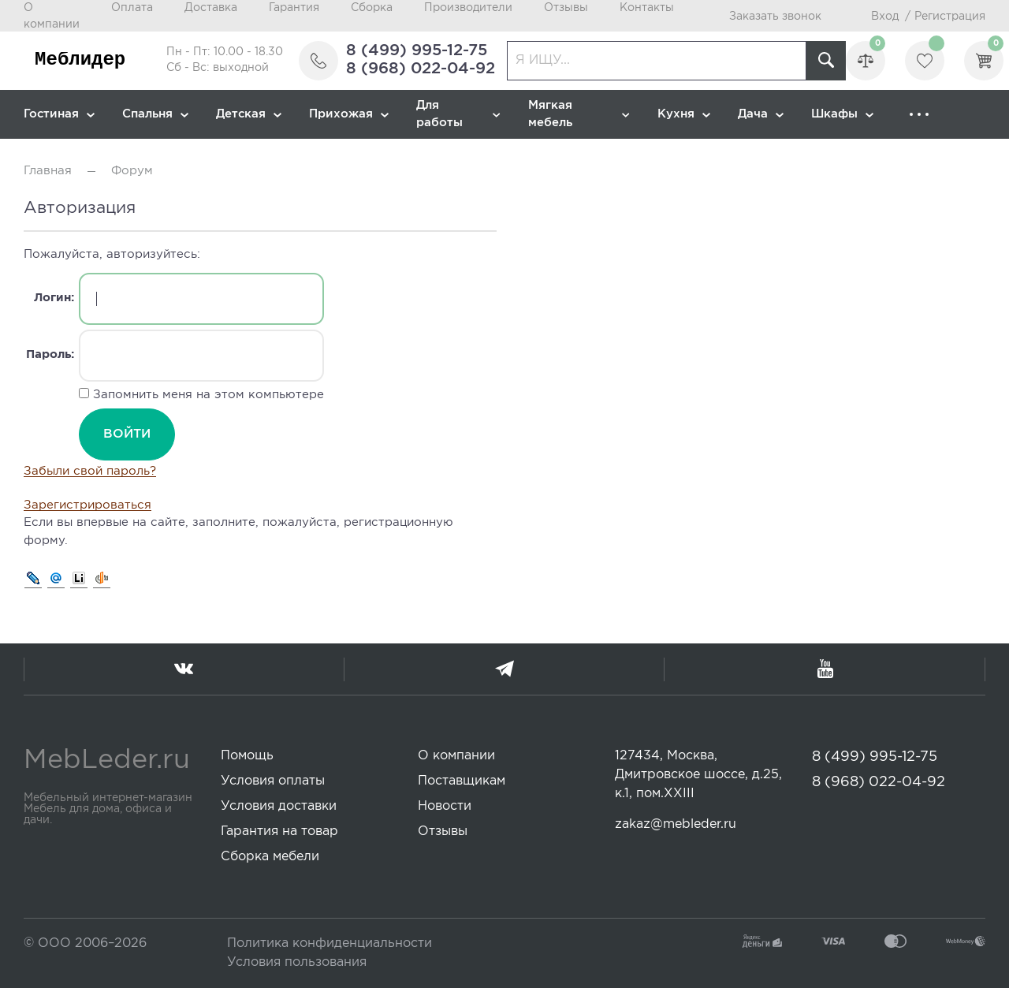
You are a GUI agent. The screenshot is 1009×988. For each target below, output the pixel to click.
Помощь (247, 756)
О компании (456, 756)
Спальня (155, 114)
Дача (761, 114)
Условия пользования (297, 962)
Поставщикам (461, 781)
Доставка (210, 8)
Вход (885, 16)
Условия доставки (279, 806)
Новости (444, 806)
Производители (468, 8)
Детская (248, 114)
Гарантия (294, 8)
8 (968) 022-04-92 (420, 69)
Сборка (372, 8)
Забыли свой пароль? (90, 471)
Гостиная (59, 114)
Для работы (458, 114)
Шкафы (842, 114)
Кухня (683, 114)
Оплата (132, 8)
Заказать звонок (775, 16)
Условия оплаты (273, 781)
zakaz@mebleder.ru (675, 824)
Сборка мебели (270, 857)
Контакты (647, 8)
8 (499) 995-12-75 (416, 50)
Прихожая (349, 114)
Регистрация (949, 16)
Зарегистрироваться (87, 505)
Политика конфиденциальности (329, 943)
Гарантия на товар (279, 831)
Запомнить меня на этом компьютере (206, 395)
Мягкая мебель (579, 114)
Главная (48, 171)
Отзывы (566, 8)
